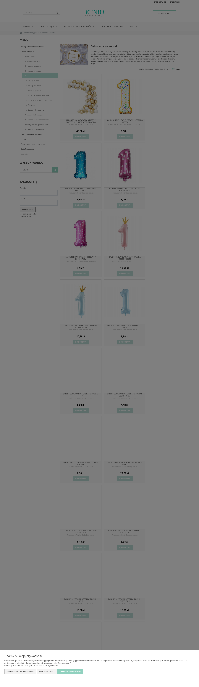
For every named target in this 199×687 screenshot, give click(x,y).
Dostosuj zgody (46, 672)
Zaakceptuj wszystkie (70, 672)
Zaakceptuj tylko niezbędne (20, 672)
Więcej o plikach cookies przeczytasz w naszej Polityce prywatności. (31, 666)
